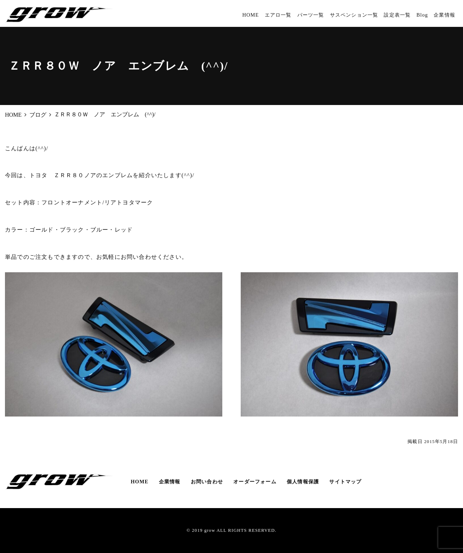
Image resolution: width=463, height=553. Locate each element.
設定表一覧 (397, 15)
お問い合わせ (207, 481)
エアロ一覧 (278, 15)
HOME (250, 15)
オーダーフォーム (254, 481)
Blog (422, 15)
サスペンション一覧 (354, 15)
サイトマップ (345, 481)
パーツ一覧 (310, 15)
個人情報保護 (303, 481)
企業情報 (444, 15)
